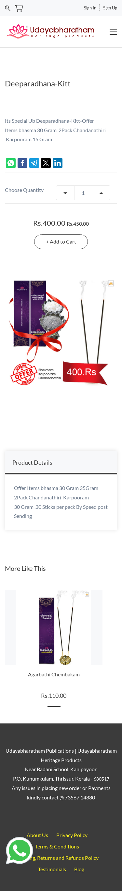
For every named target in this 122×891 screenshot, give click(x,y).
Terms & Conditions (57, 846)
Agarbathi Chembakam (54, 674)
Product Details (32, 462)
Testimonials (52, 869)
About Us (37, 835)
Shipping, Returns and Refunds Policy (57, 858)
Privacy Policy (72, 835)
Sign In (90, 7)
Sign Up (110, 7)
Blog (79, 869)
